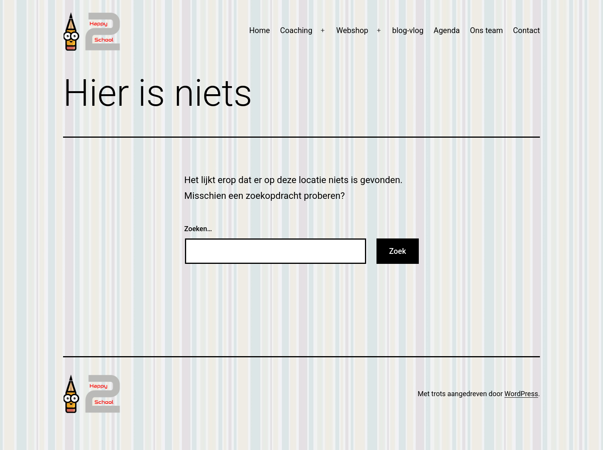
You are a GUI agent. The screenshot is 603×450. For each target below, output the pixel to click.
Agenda (447, 30)
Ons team (486, 30)
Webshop (352, 30)
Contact (526, 30)
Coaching (296, 30)
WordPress (521, 394)
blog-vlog (407, 30)
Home (259, 30)
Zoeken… (198, 229)
